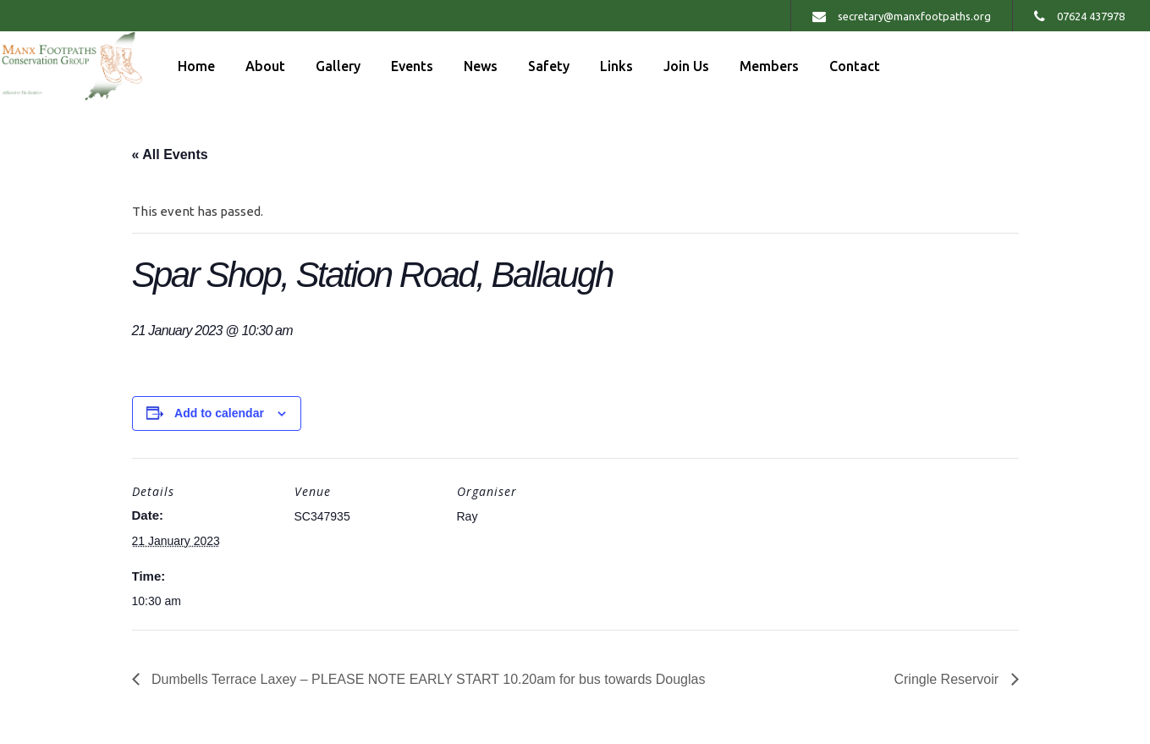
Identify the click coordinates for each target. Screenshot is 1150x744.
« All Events (170, 154)
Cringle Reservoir (948, 679)
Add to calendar (219, 413)
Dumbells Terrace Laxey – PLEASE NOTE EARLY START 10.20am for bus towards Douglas (427, 679)
